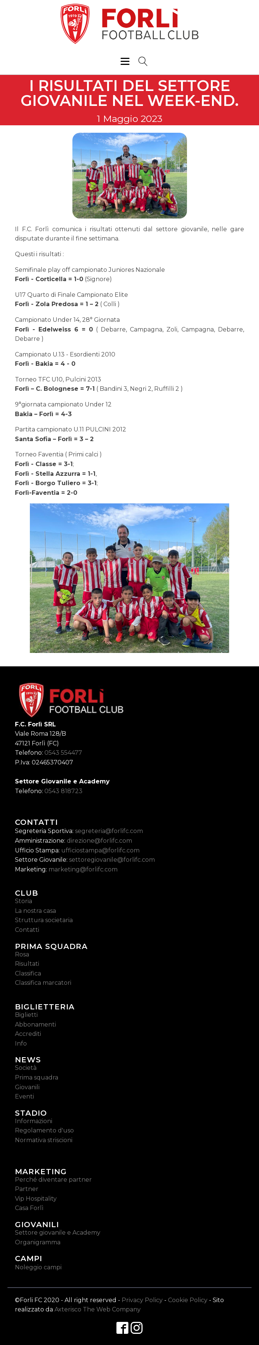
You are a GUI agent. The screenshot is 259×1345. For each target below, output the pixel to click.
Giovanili (27, 1087)
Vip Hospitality (36, 1198)
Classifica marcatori (43, 982)
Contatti (27, 929)
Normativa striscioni (43, 1140)
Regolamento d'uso (44, 1130)
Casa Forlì (29, 1208)
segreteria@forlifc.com (109, 831)
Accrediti (28, 1033)
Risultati (27, 963)
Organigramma (37, 1242)
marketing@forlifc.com (83, 869)
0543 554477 (63, 752)
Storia (23, 901)
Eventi (24, 1096)
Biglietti (26, 1014)
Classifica (28, 973)
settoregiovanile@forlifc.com (112, 859)
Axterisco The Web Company (97, 1309)
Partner (26, 1188)
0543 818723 (63, 791)
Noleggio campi (38, 1267)
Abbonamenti (35, 1024)
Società (26, 1067)
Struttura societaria (44, 920)
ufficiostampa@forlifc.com (100, 850)
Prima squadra (36, 1077)
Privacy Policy (142, 1300)
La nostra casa (35, 910)
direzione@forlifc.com (99, 840)
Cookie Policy (187, 1300)
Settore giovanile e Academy (57, 1232)
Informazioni (33, 1121)
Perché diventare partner (53, 1179)
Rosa (22, 954)
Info (21, 1043)
